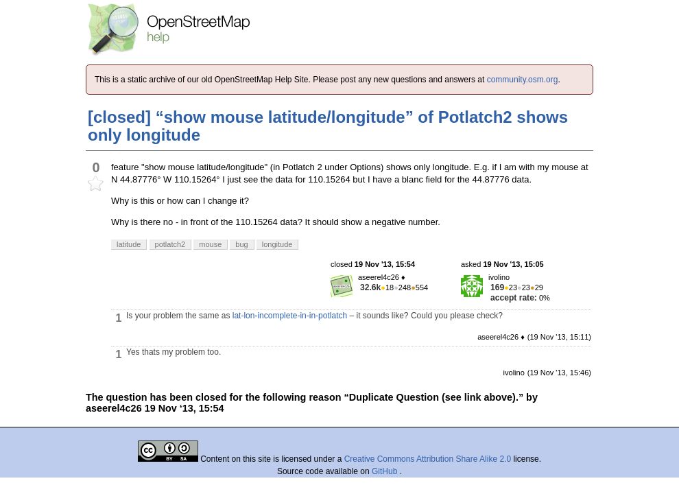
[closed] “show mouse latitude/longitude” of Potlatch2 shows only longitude (328, 126)
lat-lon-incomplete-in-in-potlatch (290, 315)
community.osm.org (522, 79)
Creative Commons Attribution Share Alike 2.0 (427, 459)
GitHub (386, 471)
